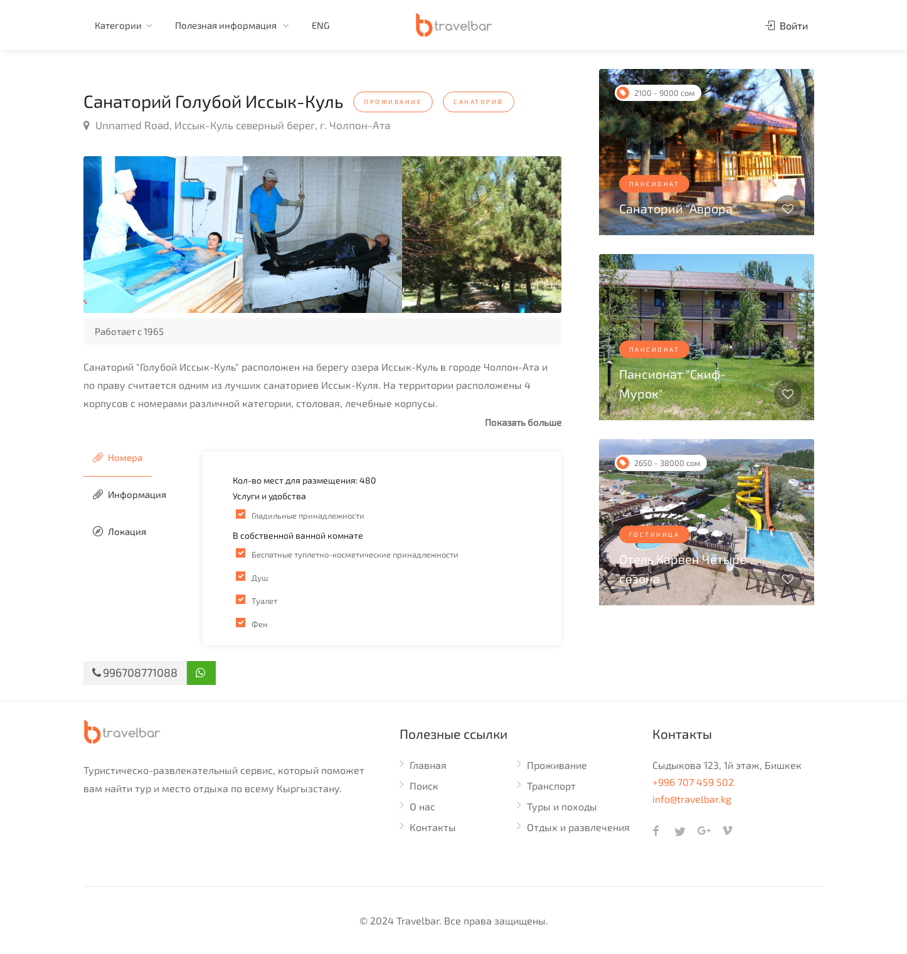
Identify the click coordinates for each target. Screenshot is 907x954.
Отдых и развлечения (578, 827)
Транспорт (551, 786)
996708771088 (135, 672)
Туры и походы (562, 806)
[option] (163, 234)
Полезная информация (226, 25)
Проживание (557, 765)
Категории (118, 25)
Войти (786, 25)
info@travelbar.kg (691, 799)
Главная (428, 765)
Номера (117, 457)
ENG (320, 25)
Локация (119, 531)
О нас (422, 806)
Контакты (433, 827)
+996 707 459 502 (693, 782)
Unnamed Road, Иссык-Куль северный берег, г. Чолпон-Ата (236, 125)
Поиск (424, 786)
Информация (129, 494)
